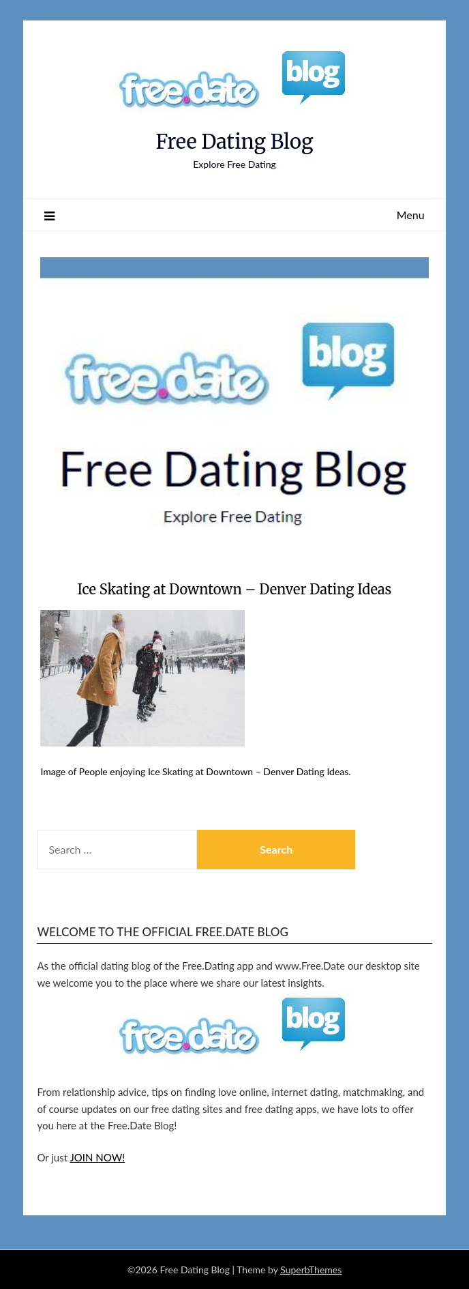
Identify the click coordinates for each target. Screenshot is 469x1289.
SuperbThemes (311, 1269)
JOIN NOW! (97, 1157)
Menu (411, 214)
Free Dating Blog (234, 141)
